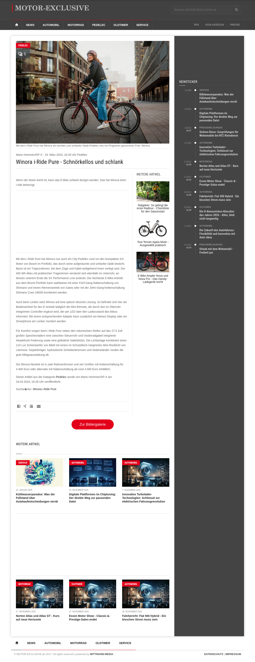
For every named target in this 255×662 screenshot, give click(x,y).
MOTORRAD (24, 584)
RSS (196, 24)
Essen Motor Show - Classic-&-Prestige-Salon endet (217, 182)
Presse (235, 24)
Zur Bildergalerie (92, 424)
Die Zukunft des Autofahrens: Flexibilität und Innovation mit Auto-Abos (217, 233)
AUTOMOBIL (78, 462)
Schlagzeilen (214, 24)
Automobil (51, 25)
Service (142, 25)
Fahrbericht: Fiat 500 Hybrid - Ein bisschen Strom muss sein (219, 198)
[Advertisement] (71, 221)
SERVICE (22, 462)
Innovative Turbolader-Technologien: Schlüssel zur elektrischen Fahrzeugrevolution (143, 498)
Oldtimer (121, 25)
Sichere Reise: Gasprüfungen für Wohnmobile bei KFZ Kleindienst (218, 133)
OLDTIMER (77, 584)
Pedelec (98, 25)
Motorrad (76, 25)
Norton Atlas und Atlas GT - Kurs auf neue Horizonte (218, 167)
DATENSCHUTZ (213, 654)
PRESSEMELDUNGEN (211, 127)
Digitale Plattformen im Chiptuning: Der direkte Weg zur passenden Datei (92, 498)
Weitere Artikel (28, 444)
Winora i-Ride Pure (44, 389)
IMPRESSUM (233, 654)
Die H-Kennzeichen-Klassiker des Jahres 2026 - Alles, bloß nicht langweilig (216, 215)
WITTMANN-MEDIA (101, 654)
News (30, 25)
